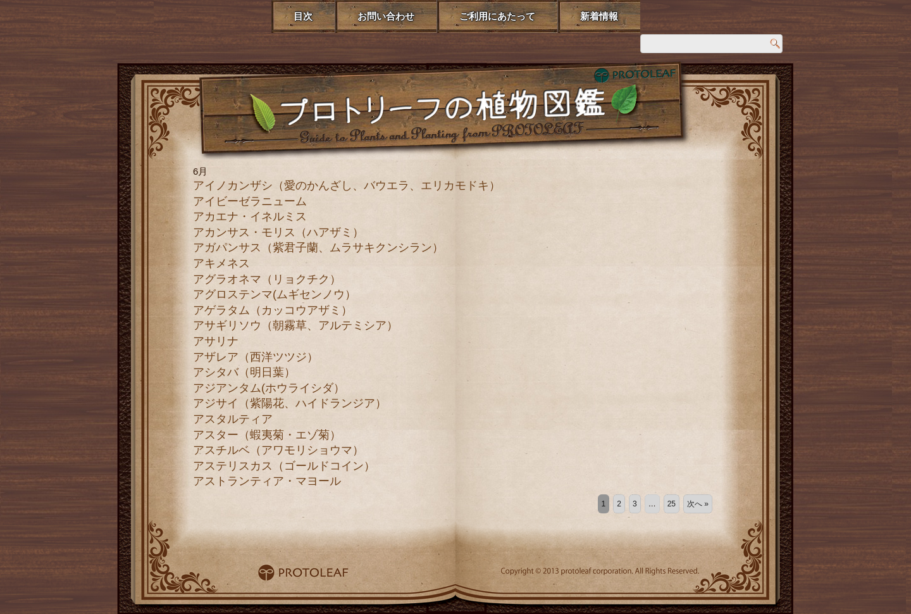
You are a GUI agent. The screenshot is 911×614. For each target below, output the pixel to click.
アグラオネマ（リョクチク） (267, 279)
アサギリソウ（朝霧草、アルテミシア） (295, 325)
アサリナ (216, 341)
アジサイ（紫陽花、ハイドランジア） (290, 403)
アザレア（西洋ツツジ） (255, 357)
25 (671, 503)
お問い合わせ (385, 16)
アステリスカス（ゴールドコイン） (284, 466)
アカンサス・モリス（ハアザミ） (278, 232)
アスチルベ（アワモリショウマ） (278, 450)
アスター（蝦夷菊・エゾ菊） (267, 435)
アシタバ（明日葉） (244, 372)
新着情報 (599, 16)
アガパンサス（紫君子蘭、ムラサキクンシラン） (318, 247)
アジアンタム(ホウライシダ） (269, 388)
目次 (303, 16)
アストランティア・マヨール (267, 481)
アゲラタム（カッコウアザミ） (272, 310)
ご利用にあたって (497, 16)
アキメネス (221, 263)
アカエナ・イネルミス (250, 216)
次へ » (698, 503)
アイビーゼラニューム (250, 201)
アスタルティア (233, 419)
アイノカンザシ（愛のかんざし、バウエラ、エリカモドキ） (346, 185)
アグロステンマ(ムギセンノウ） (274, 294)
